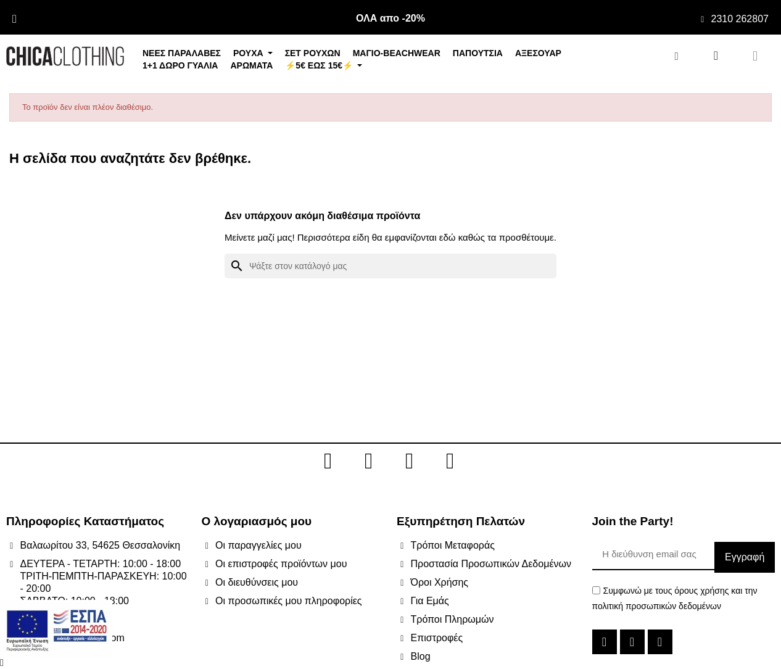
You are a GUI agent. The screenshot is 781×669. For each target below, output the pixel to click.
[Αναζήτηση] (390, 266)
